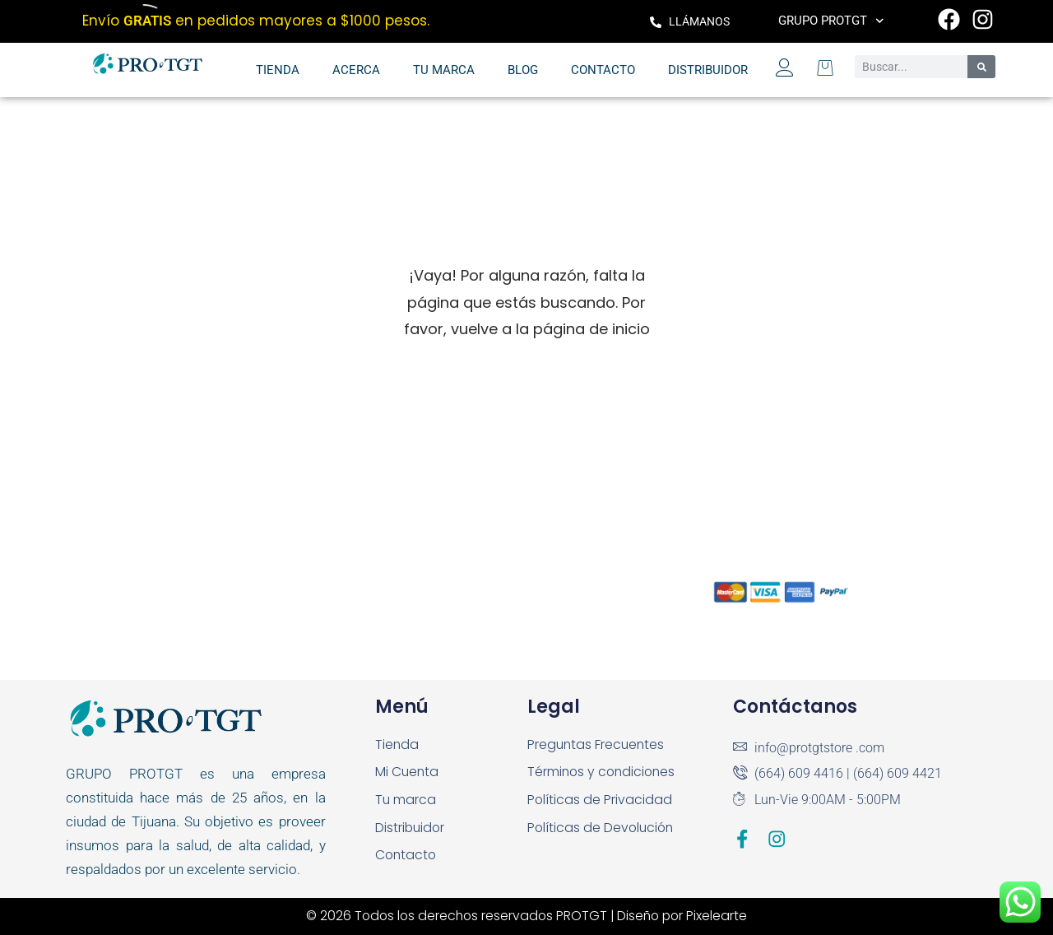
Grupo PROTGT (831, 21)
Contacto (603, 70)
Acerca (356, 70)
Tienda (277, 70)
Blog (523, 70)
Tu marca (444, 70)
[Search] (981, 66)
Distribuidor (708, 70)
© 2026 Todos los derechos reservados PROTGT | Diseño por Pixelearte (527, 915)
